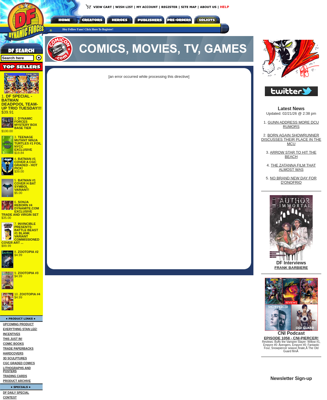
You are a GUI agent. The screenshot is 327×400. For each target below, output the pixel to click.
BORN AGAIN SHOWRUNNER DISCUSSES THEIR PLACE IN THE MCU (291, 139)
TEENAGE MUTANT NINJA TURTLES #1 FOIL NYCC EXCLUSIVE (27, 143)
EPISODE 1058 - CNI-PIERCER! (291, 338)
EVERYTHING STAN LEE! (20, 329)
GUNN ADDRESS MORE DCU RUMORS (293, 124)
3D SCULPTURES (15, 358)
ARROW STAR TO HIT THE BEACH (293, 154)
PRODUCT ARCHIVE (17, 381)
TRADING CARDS (15, 376)
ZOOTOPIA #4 (29, 294)
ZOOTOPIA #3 (28, 273)
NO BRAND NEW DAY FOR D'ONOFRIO (293, 180)
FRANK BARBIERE (291, 268)
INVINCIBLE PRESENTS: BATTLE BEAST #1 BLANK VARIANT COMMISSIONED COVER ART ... (20, 233)
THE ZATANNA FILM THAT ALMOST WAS (293, 167)
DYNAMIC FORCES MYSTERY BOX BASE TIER (25, 123)
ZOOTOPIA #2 (28, 252)
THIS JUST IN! (12, 338)
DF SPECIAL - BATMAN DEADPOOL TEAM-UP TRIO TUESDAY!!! (21, 102)
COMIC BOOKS (13, 343)
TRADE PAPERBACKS (18, 348)
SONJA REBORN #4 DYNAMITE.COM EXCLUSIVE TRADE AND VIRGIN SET (20, 208)
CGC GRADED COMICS (19, 363)
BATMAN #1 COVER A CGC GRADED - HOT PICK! (26, 163)
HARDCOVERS (13, 353)
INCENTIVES (11, 334)
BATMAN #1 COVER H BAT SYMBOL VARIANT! (25, 185)
